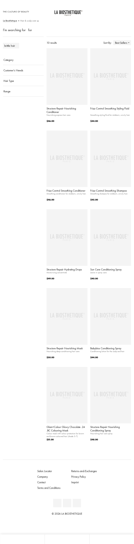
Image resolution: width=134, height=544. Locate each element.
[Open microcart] (127, 11)
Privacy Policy (78, 476)
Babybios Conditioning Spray (105, 348)
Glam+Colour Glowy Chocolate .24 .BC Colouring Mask (66, 428)
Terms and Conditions (48, 487)
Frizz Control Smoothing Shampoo (108, 190)
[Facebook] (57, 503)
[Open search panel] (111, 539)
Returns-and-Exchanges (84, 471)
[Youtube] (67, 503)
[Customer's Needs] (23, 70)
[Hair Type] (23, 81)
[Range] (23, 91)
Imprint (75, 482)
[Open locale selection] (110, 11)
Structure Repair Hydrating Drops (64, 269)
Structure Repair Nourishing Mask (65, 348)
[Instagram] (77, 503)
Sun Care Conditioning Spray (106, 269)
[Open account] (119, 11)
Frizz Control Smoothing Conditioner (66, 190)
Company (42, 476)
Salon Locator (44, 471)
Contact (41, 482)
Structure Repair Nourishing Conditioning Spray (105, 428)
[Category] (23, 60)
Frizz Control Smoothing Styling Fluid (109, 108)
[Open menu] (67, 539)
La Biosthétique (10, 21)
